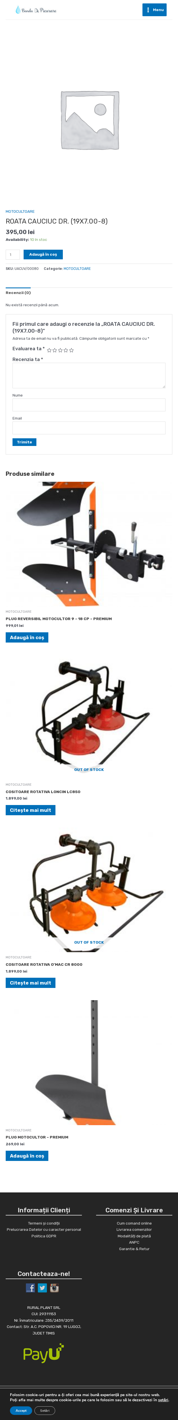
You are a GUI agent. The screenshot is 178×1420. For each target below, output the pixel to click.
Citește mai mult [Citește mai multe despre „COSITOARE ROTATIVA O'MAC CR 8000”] (30, 983)
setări (163, 1400)
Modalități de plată (134, 1236)
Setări (44, 1410)
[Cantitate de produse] (13, 255)
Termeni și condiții (44, 1223)
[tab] (18, 292)
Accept (21, 1410)
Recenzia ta (28, 359)
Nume (18, 395)
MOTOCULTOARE (20, 211)
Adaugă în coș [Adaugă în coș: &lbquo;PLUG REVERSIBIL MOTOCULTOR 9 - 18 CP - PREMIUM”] (27, 637)
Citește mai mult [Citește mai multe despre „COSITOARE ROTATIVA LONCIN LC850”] (30, 810)
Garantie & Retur (134, 1248)
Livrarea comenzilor (134, 1229)
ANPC (134, 1242)
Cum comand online (134, 1223)
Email (17, 418)
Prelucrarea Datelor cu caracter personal (44, 1229)
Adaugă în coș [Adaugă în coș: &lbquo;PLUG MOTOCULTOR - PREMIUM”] (27, 1156)
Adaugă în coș (43, 254)
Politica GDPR (44, 1236)
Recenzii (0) (18, 292)
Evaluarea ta (29, 348)
